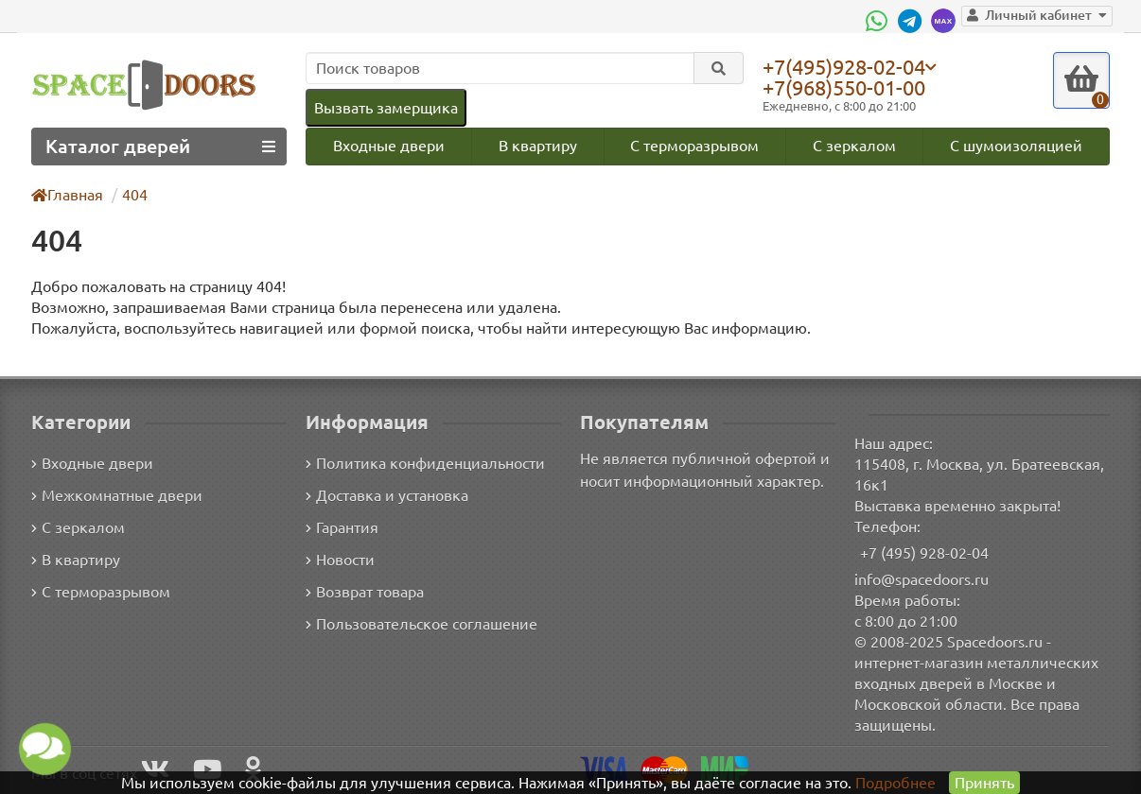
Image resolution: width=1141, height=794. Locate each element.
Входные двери (388, 145)
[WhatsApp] (887, 21)
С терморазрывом (694, 145)
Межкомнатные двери (113, 496)
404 (136, 194)
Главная (68, 194)
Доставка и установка (387, 496)
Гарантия (343, 528)
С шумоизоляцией (1017, 145)
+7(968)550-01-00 (848, 87)
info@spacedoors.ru (922, 579)
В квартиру (537, 145)
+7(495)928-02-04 (848, 66)
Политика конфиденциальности (422, 464)
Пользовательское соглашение (420, 624)
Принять (983, 782)
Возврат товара (366, 592)
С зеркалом (856, 145)
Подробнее (895, 782)
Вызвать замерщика (385, 107)
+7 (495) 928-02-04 (925, 552)
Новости (340, 560)
